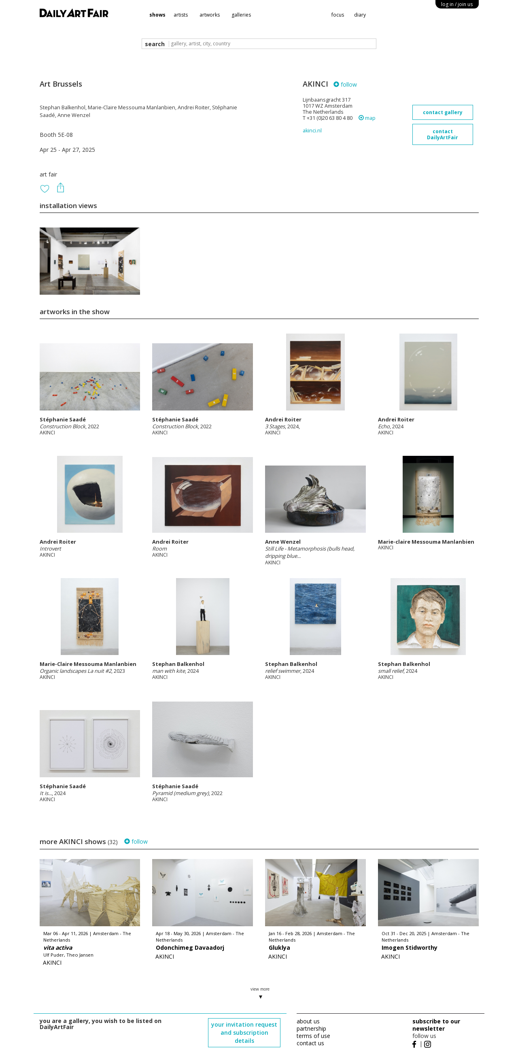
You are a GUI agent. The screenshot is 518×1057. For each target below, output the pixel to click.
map (367, 118)
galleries (241, 14)
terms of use (313, 1036)
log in (457, 4)
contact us (310, 1043)
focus (337, 14)
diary (360, 14)
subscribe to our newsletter (436, 1024)
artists (181, 14)
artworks (210, 14)
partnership (311, 1028)
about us (308, 1021)
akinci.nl (312, 130)
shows (157, 14)
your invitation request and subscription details (244, 1032)
